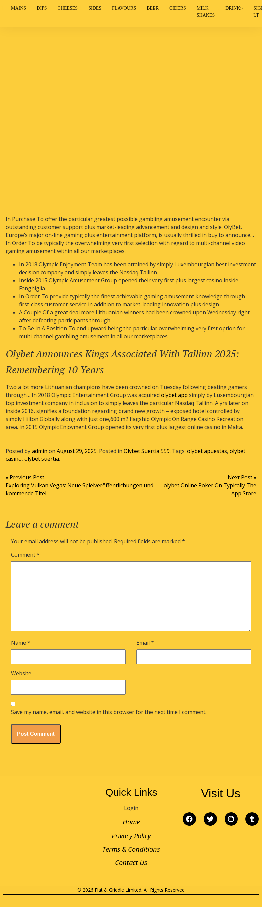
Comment (25, 554)
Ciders (177, 8)
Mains (18, 8)
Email (145, 642)
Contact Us (131, 862)
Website (21, 673)
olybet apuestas (207, 450)
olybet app (174, 395)
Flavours (124, 8)
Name (20, 642)
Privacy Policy (131, 835)
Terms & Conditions (131, 849)
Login (131, 808)
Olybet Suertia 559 (147, 450)
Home (131, 821)
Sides (94, 8)
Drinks (234, 8)
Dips (42, 8)
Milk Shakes (206, 12)
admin (39, 450)
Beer (153, 8)
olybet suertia (41, 458)
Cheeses (67, 8)
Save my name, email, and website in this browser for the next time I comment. (108, 712)
